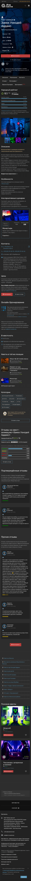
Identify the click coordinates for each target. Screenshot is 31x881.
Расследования (6, 404)
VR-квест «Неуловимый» (10, 693)
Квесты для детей (8, 671)
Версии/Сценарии (7, 84)
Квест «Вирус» (7, 689)
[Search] (25, 5)
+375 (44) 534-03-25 (24, 1)
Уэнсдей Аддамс (16, 404)
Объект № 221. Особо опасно (19, 359)
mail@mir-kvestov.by (10, 290)
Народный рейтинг (6, 110)
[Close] (28, 868)
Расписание (13, 77)
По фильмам (19, 395)
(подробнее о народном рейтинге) (9, 440)
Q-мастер (4, 457)
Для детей (11, 398)
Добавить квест (5, 864)
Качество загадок (5, 97)
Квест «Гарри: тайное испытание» (13, 685)
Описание (5, 77)
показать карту (8, 248)
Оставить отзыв (19, 294)
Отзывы (4, 81)
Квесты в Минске (8, 658)
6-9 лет (18, 401)
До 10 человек (5, 407)
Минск (16, 1)
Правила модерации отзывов (8, 854)
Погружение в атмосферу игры (8, 100)
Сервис (3, 103)
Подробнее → (6, 235)
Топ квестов (5, 401)
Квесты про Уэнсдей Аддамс (11, 667)
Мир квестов (15, 802)
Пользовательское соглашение (9, 857)
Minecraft (7, 728)
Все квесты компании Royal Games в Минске (13, 663)
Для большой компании (7, 395)
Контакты (22, 77)
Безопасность (4, 106)
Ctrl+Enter (10, 852)
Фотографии (13, 81)
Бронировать (15, 55)
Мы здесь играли (15, 59)
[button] (28, 119)
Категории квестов (6, 861)
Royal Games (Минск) (11, 29)
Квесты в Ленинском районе (11, 696)
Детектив (4, 398)
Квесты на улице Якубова (10, 682)
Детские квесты (21, 398)
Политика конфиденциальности (9, 859)
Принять (24, 877)
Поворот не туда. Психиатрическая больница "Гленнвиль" (19, 368)
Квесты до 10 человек (9, 675)
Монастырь (13, 378)
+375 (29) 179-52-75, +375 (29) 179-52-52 (14, 251)
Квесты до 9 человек (9, 678)
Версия (12, 401)
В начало (15, 808)
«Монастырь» (5, 183)
